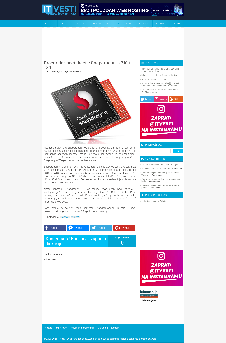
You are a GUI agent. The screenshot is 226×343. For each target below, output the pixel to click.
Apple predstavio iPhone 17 (153, 79)
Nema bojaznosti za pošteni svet (156, 168)
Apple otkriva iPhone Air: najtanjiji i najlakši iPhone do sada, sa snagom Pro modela (160, 84)
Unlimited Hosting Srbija (153, 201)
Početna (49, 23)
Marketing (102, 327)
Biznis (129, 23)
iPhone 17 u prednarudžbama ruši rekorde (160, 75)
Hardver (65, 23)
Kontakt (115, 327)
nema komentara (75, 72)
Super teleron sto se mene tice (155, 164)
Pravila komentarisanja (82, 327)
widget (75, 217)
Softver (81, 23)
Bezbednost (144, 23)
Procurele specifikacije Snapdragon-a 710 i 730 (87, 65)
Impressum (61, 327)
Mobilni (97, 23)
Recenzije (160, 23)
